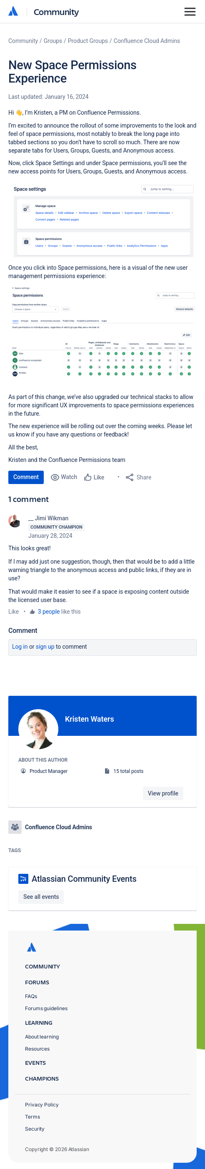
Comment (26, 477)
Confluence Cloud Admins (147, 41)
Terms (32, 1116)
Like (13, 611)
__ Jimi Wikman (48, 518)
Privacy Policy (42, 1104)
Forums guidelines (46, 1008)
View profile (163, 793)
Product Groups (88, 41)
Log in (20, 646)
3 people (49, 611)
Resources (37, 1048)
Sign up (45, 646)
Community (56, 11)
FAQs (31, 996)
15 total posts (128, 771)
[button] (102, 218)
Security (35, 1128)
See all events (41, 896)
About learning (42, 1036)
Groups (53, 41)
